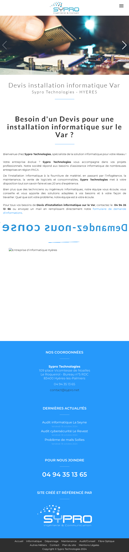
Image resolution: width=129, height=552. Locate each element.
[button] (124, 45)
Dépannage (51, 541)
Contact (54, 545)
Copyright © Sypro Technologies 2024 (64, 548)
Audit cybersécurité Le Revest (64, 431)
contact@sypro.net (64, 390)
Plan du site (69, 545)
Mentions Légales (89, 545)
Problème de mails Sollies (65, 440)
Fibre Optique (106, 541)
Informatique (34, 541)
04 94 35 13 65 (64, 474)
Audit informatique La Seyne (64, 422)
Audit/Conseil (87, 541)
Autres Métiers (38, 545)
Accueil (19, 541)
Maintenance (69, 541)
